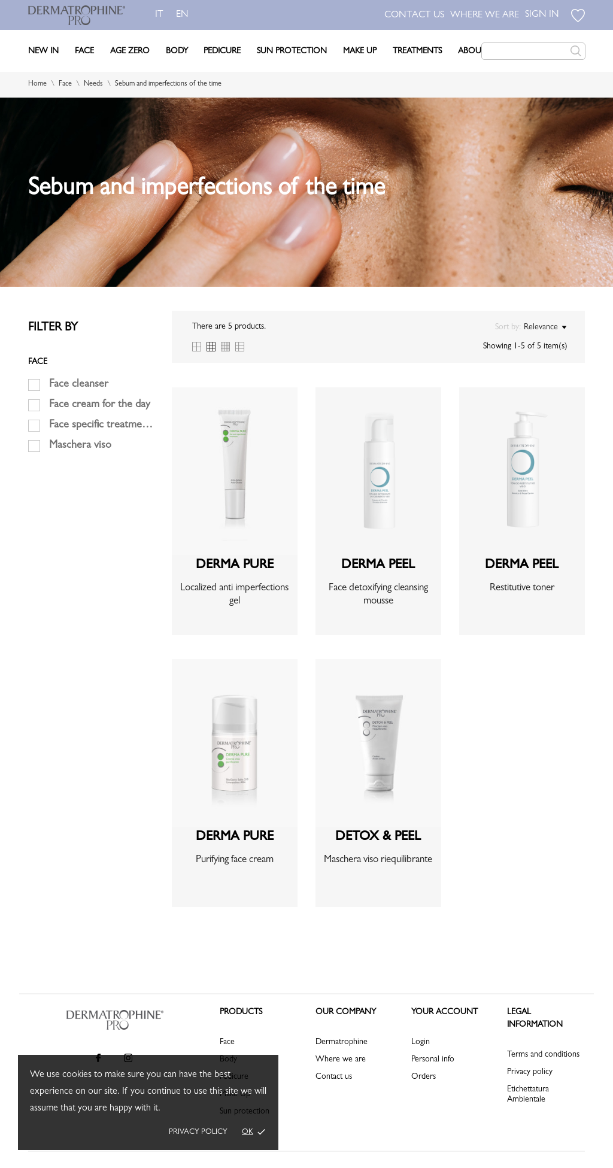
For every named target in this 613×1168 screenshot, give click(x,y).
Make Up (360, 51)
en (184, 15)
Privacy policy (198, 1132)
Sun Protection (292, 51)
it (159, 15)
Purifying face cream (235, 860)
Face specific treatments (101, 425)
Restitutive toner (522, 588)
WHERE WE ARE (484, 15)
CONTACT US (414, 15)
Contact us (333, 1077)
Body (177, 51)
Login (420, 1042)
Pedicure (222, 51)
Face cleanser (78, 385)
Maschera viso (80, 446)
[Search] (533, 51)
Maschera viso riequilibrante (378, 860)
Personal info (432, 1059)
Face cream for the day (99, 405)
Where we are (340, 1059)
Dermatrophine (341, 1042)
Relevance (545, 327)
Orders (423, 1077)
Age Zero (130, 51)
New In (43, 51)
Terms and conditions (543, 1055)
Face (84, 51)
